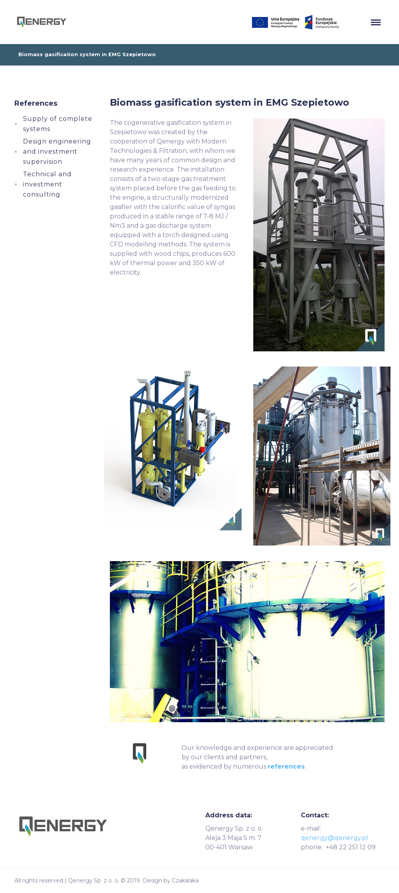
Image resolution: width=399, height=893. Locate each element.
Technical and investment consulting (47, 184)
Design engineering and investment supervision (57, 151)
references (286, 766)
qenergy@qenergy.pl (334, 838)
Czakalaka (185, 880)
